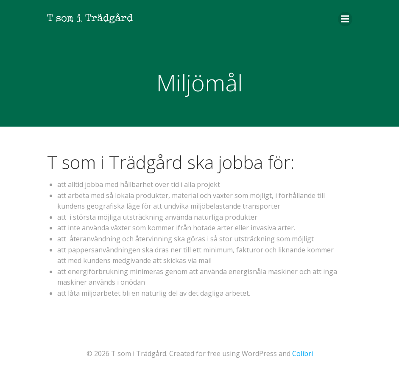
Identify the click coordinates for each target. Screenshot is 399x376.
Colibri (302, 353)
